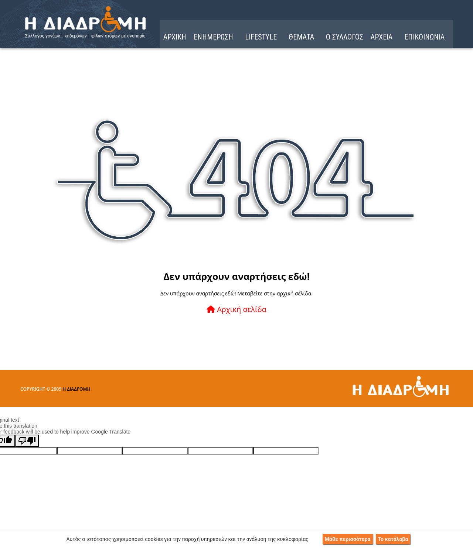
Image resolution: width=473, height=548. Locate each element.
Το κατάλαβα (393, 539)
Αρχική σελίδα (236, 309)
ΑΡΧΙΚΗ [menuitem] (174, 36)
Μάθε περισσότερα (348, 539)
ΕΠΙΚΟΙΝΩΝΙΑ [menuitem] (424, 36)
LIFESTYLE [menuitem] (261, 36)
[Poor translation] (27, 441)
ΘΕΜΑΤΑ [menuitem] (301, 36)
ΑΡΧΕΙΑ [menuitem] (381, 36)
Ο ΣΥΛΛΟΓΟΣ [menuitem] (344, 36)
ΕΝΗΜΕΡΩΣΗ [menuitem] (213, 36)
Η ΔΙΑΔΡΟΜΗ (76, 389)
